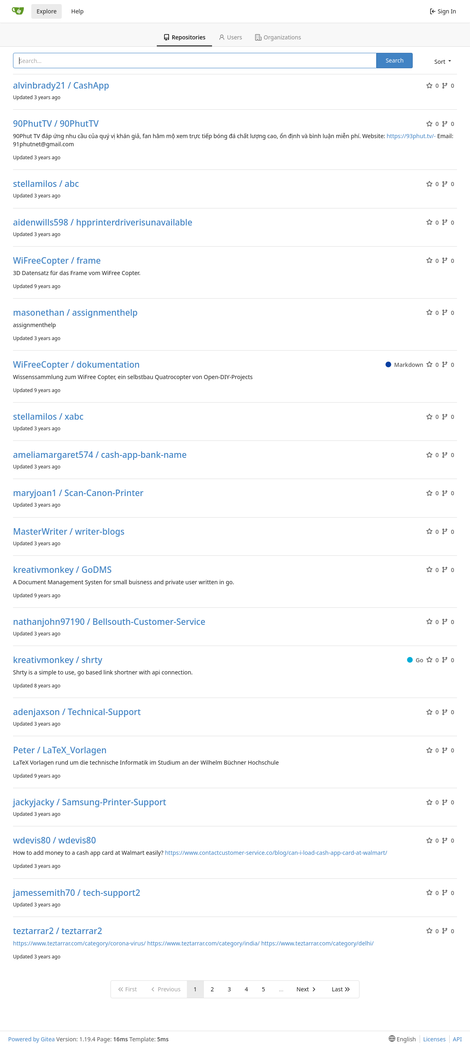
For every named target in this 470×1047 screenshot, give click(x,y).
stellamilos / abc (46, 183)
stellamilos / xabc (48, 416)
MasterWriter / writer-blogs (69, 531)
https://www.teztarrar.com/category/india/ (203, 943)
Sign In (443, 11)
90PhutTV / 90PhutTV (56, 123)
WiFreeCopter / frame (57, 260)
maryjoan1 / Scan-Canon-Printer (78, 493)
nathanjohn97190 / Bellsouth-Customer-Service (109, 621)
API (457, 1039)
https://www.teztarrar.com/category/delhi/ (317, 943)
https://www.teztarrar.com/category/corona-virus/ (79, 943)
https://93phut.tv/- (411, 136)
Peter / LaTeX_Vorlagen (60, 750)
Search (394, 60)
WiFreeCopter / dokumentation (76, 364)
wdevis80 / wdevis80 (54, 840)
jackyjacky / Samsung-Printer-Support (89, 802)
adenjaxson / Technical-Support (77, 712)
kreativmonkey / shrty (57, 660)
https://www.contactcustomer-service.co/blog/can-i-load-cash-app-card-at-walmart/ (276, 852)
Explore (46, 11)
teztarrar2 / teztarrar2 (57, 931)
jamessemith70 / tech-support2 (76, 892)
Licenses (434, 1039)
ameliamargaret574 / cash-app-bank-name (100, 454)
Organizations (278, 37)
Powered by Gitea (31, 1039)
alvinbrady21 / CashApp (61, 85)
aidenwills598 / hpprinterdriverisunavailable (103, 222)
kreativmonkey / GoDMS (62, 569)
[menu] (442, 61)
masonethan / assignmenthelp (75, 312)
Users (230, 37)
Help (77, 11)
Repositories (184, 37)
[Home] (18, 11)
